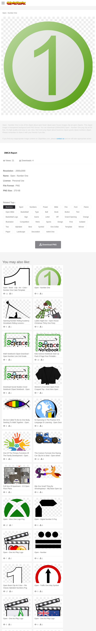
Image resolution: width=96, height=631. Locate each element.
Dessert (24, 615)
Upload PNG (46, 626)
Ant (11, 604)
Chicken (37, 604)
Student (13, 611)
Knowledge (76, 611)
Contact (29, 626)
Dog (47, 604)
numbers (33, 207)
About (4, 626)
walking (66, 608)
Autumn (18, 600)
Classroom (32, 611)
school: (5, 611)
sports (48, 222)
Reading (41, 611)
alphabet (18, 227)
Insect (89, 604)
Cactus (31, 600)
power (45, 207)
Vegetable (70, 615)
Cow (43, 604)
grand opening (71, 217)
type (37, 212)
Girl (82, 608)
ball (46, 212)
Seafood (63, 615)
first (71, 222)
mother (34, 608)
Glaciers (59, 600)
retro (38, 222)
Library (84, 611)
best (30, 227)
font (75, 207)
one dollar (55, 227)
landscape (21, 232)
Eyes (60, 608)
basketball (25, 212)
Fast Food (37, 615)
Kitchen (78, 615)
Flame (53, 600)
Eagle (58, 604)
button (67, 212)
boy (86, 608)
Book (26, 611)
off (57, 217)
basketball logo (12, 217)
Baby (17, 608)
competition (24, 222)
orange (86, 217)
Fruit (43, 615)
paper (8, 232)
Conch (37, 600)
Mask (12, 608)
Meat (48, 615)
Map (70, 611)
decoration (36, 232)
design (60, 222)
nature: (5, 600)
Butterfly (26, 604)
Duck (52, 604)
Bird (20, 604)
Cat (32, 604)
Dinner (84, 615)
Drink (30, 615)
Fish (70, 604)
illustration (10, 222)
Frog (75, 604)
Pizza (90, 615)
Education (54, 611)
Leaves (25, 600)
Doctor (51, 608)
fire (66, 207)
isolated (82, 222)
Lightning (73, 600)
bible (56, 207)
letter (47, 217)
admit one (50, 232)
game (36, 217)
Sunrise (85, 600)
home (73, 608)
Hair (78, 608)
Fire (48, 600)
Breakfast (12, 615)
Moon (79, 600)
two (7, 227)
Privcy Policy (20, 626)
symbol (41, 227)
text (77, 212)
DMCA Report (10, 153)
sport (21, 207)
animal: (5, 604)
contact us (60, 139)
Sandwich (55, 615)
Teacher (20, 611)
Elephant (64, 604)
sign (26, 217)
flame (86, 207)
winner (81, 227)
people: (5, 608)
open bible (10, 212)
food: (4, 615)
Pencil (47, 611)
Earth (43, 600)
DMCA (36, 626)
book (56, 212)
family (28, 608)
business (9, 207)
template (68, 227)
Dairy (18, 615)
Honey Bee (82, 604)
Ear (56, 608)
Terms (11, 626)
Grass (66, 600)
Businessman (42, 608)
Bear (15, 604)
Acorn (12, 600)
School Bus (63, 611)
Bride (22, 608)
